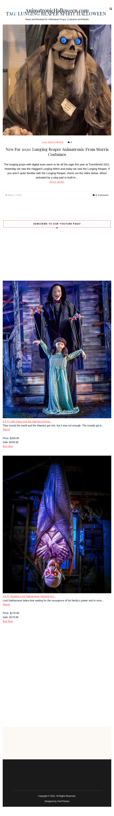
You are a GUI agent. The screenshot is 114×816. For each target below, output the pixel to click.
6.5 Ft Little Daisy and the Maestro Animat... (27, 421)
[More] (6, 429)
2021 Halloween (52, 142)
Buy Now (8, 446)
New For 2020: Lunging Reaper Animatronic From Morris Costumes (57, 152)
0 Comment (102, 195)
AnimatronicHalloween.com (57, 10)
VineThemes (63, 801)
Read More (57, 182)
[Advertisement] (57, 655)
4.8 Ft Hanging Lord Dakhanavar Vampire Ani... (29, 596)
